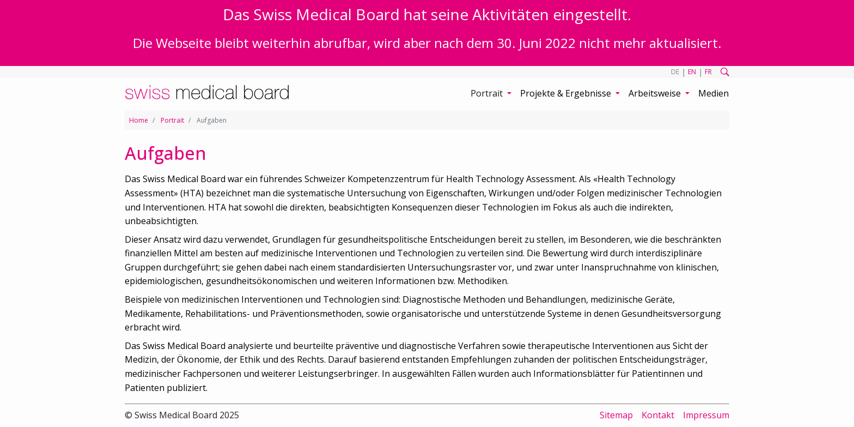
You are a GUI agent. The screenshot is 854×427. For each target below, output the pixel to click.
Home (138, 120)
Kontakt (658, 415)
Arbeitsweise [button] (656, 93)
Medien (713, 93)
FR (708, 71)
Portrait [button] (488, 93)
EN (692, 71)
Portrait (172, 120)
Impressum (706, 415)
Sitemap (616, 415)
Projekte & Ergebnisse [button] (566, 93)
